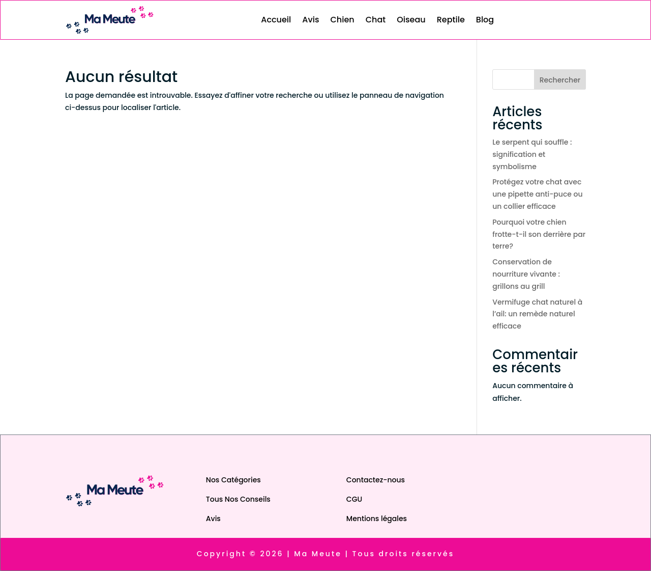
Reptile (451, 19)
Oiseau (411, 19)
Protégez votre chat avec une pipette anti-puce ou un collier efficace (537, 194)
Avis (310, 19)
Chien (342, 19)
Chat (376, 19)
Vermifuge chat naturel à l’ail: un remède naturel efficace (537, 314)
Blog (485, 19)
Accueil (276, 19)
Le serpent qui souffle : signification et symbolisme (532, 154)
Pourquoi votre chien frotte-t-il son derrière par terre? (538, 234)
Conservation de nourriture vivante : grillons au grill (526, 274)
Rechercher (560, 80)
